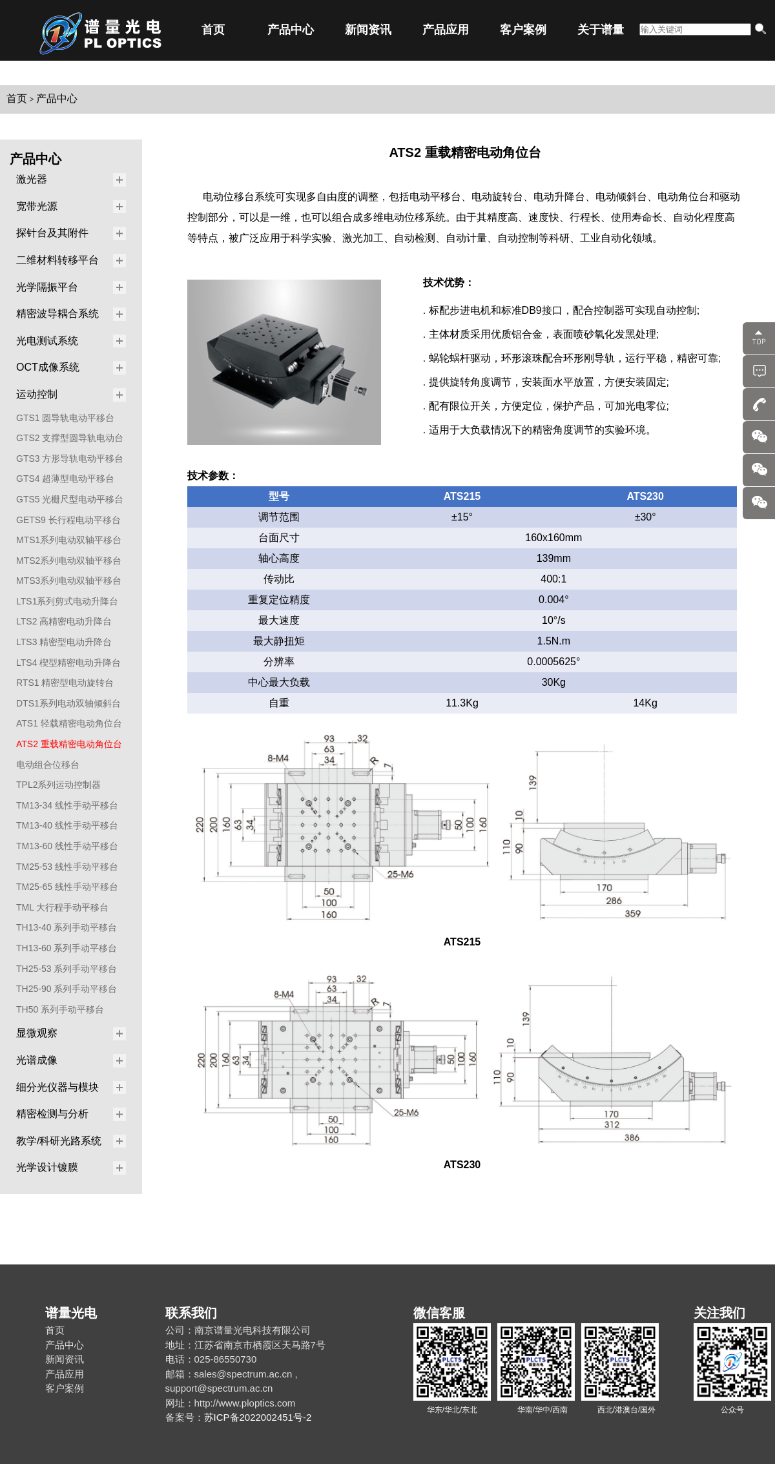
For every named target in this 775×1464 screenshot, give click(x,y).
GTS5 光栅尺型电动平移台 (69, 499)
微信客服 (439, 1313)
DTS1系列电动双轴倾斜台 (68, 703)
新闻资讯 (368, 29)
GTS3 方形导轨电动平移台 (69, 458)
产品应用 (445, 29)
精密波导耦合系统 (57, 313)
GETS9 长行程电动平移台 (68, 520)
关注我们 (719, 1313)
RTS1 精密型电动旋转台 (65, 682)
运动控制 (36, 394)
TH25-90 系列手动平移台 (66, 989)
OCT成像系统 (47, 367)
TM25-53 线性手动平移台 (67, 866)
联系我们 (191, 1313)
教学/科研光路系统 (58, 1140)
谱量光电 (71, 1313)
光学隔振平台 (47, 287)
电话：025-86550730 (211, 1359)
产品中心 (290, 29)
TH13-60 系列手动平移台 (66, 948)
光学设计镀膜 (47, 1167)
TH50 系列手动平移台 (60, 1009)
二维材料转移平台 (57, 259)
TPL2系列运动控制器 (58, 784)
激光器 (31, 179)
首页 (213, 29)
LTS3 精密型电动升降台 (64, 642)
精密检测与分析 (52, 1113)
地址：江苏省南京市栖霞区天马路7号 (245, 1344)
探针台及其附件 (52, 232)
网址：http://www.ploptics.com (230, 1402)
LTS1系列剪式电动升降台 (67, 601)
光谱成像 (36, 1060)
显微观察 (36, 1032)
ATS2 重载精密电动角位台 (69, 744)
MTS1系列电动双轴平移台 (68, 540)
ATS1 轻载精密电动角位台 (69, 723)
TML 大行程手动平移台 (62, 907)
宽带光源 (36, 206)
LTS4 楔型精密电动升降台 (68, 662)
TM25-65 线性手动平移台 (67, 886)
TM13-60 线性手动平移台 (67, 846)
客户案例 (523, 29)
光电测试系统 (47, 340)
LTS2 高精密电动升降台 (64, 621)
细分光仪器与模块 (57, 1087)
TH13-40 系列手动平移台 (66, 927)
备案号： (184, 1417)
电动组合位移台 (47, 764)
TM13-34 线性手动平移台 (67, 805)
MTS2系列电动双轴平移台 (68, 560)
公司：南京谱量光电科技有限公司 (238, 1330)
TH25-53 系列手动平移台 (66, 969)
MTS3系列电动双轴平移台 (68, 580)
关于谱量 (600, 29)
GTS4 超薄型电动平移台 (65, 478)
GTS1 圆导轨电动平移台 (65, 418)
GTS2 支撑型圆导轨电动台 (69, 438)
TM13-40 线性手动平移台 (67, 825)
